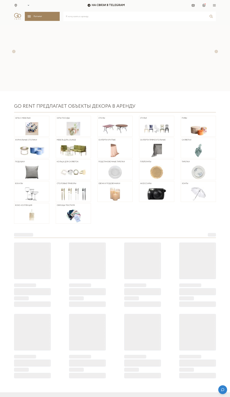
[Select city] (27, 5)
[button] (15, 5)
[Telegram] (170, 377)
